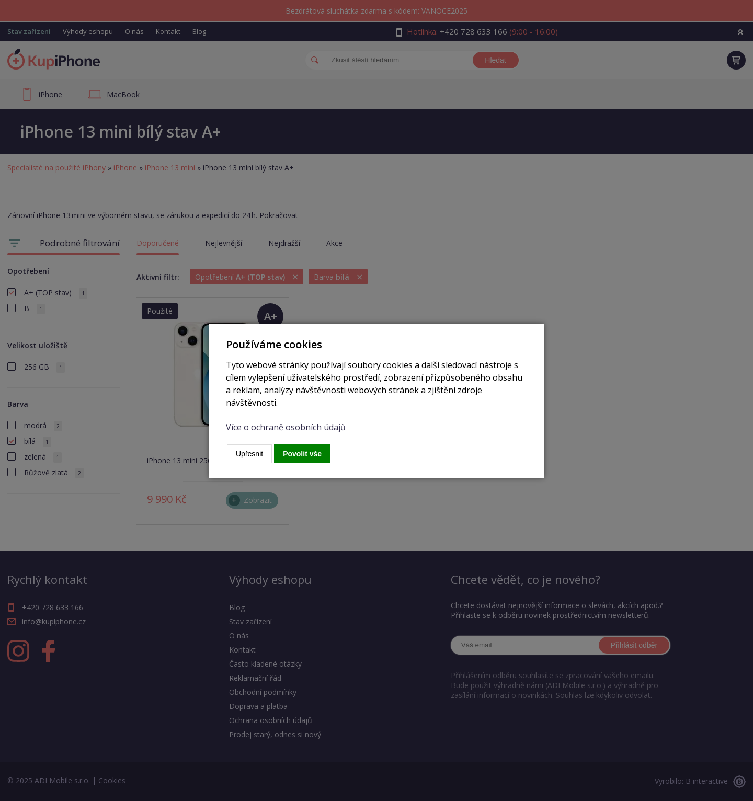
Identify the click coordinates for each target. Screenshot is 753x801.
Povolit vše (302, 454)
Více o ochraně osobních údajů (286, 427)
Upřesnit (249, 454)
